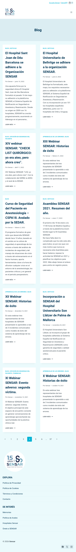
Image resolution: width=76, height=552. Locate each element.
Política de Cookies (11, 488)
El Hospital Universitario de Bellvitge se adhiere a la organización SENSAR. (56, 62)
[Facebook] (63, 547)
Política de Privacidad (12, 483)
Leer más (10, 124)
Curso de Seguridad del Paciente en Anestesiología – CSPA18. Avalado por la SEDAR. (19, 213)
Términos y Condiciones (13, 494)
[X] (67, 547)
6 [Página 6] (41, 439)
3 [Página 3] (23, 439)
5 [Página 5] (35, 439)
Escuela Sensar (54, 3)
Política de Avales (10, 518)
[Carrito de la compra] (71, 3)
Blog (7, 48)
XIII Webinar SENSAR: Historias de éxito (56, 146)
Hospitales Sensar (10, 523)
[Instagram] (71, 547)
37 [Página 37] (51, 439)
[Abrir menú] (71, 12)
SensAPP (64, 3)
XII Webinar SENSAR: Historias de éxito (18, 301)
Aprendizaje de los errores (53, 136)
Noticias (13, 48)
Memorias (7, 512)
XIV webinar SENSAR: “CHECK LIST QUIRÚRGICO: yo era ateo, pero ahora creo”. (18, 153)
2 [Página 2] (17, 439)
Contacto (6, 499)
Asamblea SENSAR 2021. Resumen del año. (56, 208)
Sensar (10, 81)
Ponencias (17, 373)
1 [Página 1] (11, 439)
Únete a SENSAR (10, 528)
